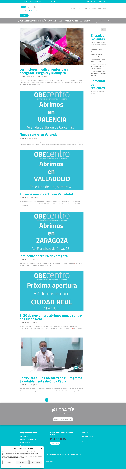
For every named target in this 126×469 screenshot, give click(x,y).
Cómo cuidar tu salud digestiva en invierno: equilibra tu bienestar (96, 52)
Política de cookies (12, 466)
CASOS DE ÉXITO (102, 1)
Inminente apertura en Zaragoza (44, 255)
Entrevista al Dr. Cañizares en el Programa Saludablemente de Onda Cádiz (51, 379)
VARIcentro (24, 15)
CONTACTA (55, 443)
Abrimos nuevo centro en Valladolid (46, 194)
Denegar (22, 462)
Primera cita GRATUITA (63, 419)
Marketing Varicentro (27, 76)
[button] (41, 448)
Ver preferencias (36, 462)
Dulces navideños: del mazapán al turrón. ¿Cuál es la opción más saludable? (98, 59)
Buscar (104, 30)
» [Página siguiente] (56, 400)
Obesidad (45, 76)
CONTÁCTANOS (88, 1)
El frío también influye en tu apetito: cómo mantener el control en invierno (98, 66)
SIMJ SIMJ (24, 138)
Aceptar (9, 462)
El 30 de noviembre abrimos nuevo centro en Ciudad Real (51, 317)
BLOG (95, 1)
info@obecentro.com (87, 436)
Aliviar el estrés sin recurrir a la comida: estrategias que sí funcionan (98, 45)
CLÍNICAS (72, 8)
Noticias (41, 76)
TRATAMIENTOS (101, 8)
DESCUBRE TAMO (104, 20)
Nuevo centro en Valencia (39, 134)
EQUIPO (79, 8)
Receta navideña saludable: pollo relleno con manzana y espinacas (98, 73)
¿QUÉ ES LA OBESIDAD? (90, 8)
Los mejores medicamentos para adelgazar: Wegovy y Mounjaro (44, 71)
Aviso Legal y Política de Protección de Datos (26, 466)
